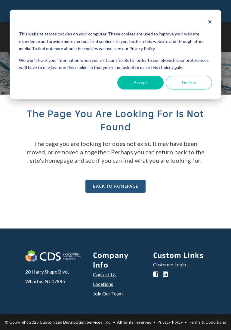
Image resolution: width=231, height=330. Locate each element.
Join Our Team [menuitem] (108, 293)
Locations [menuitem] (103, 284)
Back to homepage (115, 186)
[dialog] (115, 54)
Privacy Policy (170, 322)
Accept (140, 82)
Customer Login (169, 264)
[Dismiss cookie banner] (210, 22)
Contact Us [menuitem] (104, 274)
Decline (189, 82)
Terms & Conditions (207, 322)
